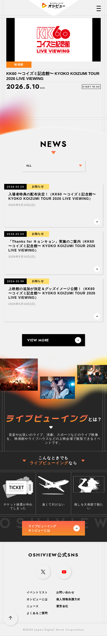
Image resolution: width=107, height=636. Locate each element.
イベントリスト (37, 592)
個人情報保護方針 (68, 599)
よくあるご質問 (37, 613)
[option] (53, 67)
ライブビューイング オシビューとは (54, 528)
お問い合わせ (65, 592)
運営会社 (62, 606)
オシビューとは (37, 599)
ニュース (33, 606)
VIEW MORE (54, 340)
